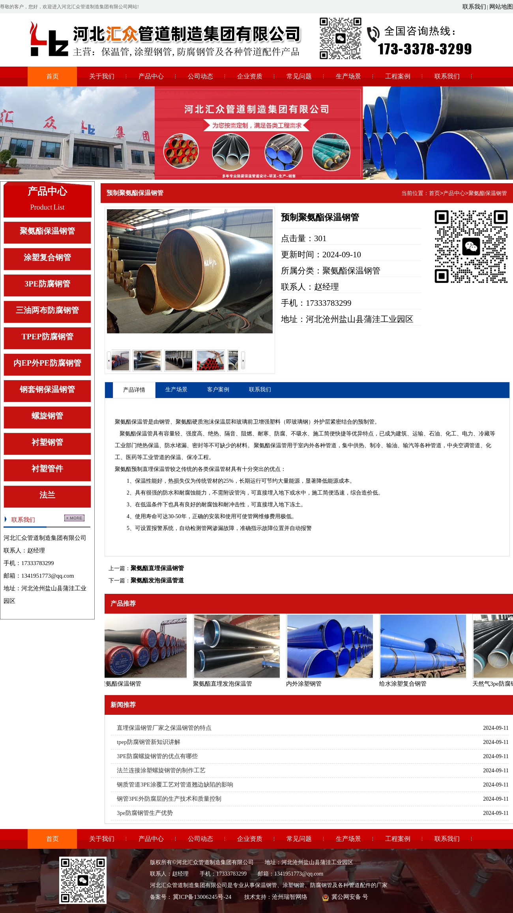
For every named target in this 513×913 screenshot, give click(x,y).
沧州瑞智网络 (289, 897)
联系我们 (474, 7)
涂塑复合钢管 (47, 257)
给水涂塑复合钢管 (404, 684)
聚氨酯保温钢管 (47, 231)
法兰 (47, 495)
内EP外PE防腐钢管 (47, 363)
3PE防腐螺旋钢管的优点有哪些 (157, 756)
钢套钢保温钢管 (47, 389)
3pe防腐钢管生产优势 (145, 813)
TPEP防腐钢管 (47, 336)
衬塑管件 (47, 468)
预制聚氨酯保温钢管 (135, 193)
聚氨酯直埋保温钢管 (157, 568)
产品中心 (151, 76)
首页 (52, 76)
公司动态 (200, 76)
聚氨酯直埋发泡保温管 (224, 684)
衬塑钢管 (47, 442)
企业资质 (249, 76)
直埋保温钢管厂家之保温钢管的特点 (164, 728)
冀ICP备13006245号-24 (202, 897)
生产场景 (348, 76)
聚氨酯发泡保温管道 (157, 580)
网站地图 (501, 7)
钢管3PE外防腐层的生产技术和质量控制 (169, 799)
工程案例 (397, 76)
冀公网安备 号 (349, 897)
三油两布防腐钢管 (47, 310)
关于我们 (101, 76)
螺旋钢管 (47, 415)
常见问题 (299, 76)
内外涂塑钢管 (305, 684)
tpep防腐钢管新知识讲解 (148, 742)
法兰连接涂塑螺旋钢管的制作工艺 (161, 770)
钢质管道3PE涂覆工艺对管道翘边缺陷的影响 (175, 784)
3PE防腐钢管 (47, 283)
